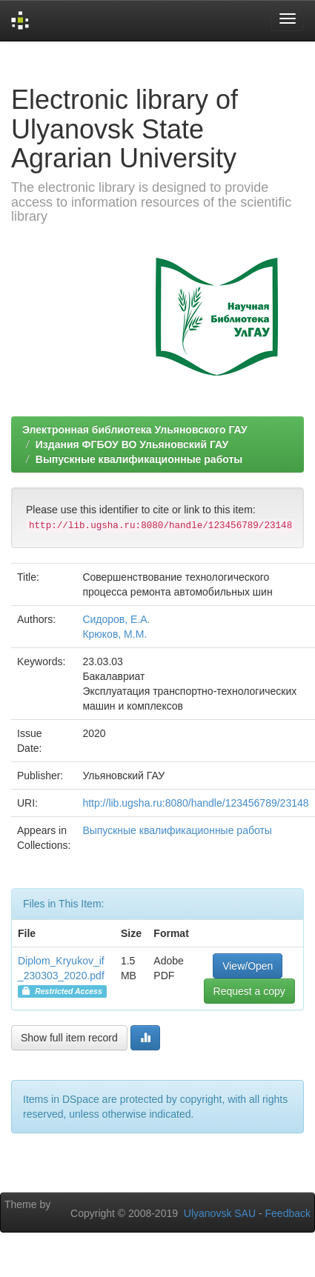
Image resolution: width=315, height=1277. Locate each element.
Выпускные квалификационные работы (139, 459)
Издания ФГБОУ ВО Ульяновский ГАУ (132, 444)
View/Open (247, 966)
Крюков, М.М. (114, 634)
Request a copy (249, 991)
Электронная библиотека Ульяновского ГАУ (135, 430)
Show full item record (69, 1038)
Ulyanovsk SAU (220, 1213)
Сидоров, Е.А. (116, 619)
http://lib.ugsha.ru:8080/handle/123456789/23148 (195, 803)
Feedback (288, 1213)
